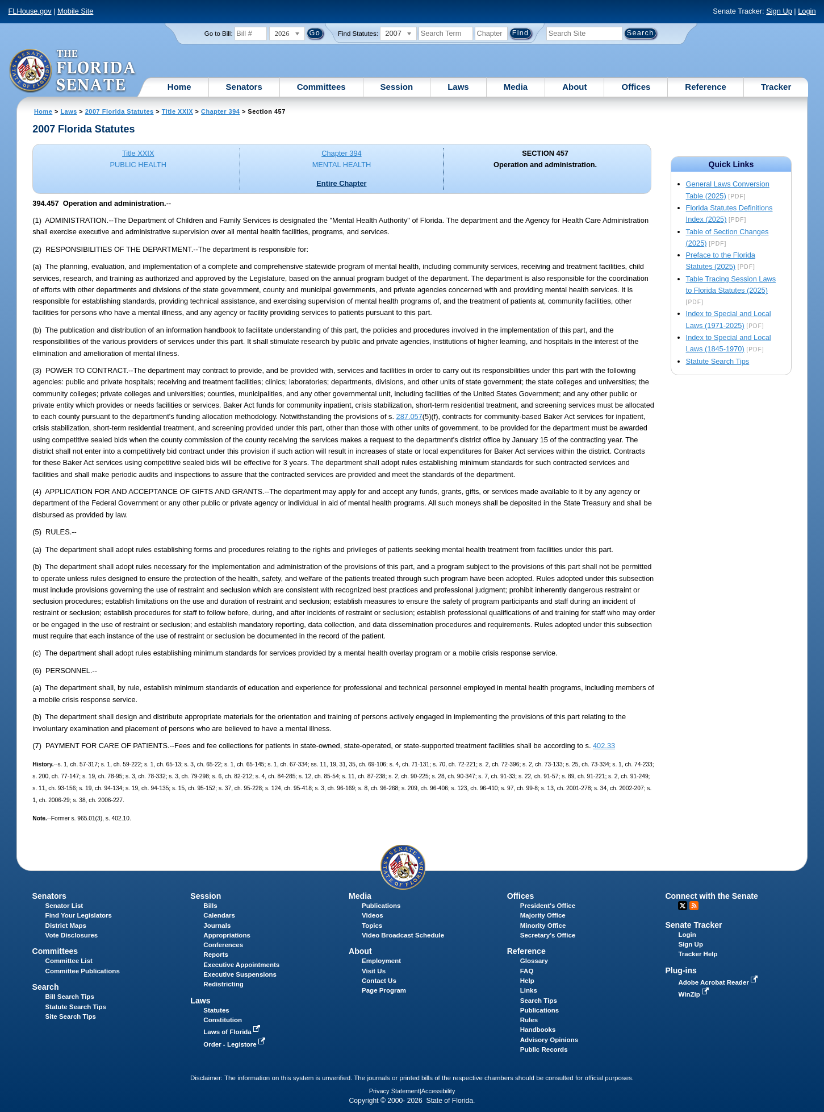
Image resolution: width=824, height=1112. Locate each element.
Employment (381, 960)
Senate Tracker (693, 925)
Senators (244, 87)
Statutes (216, 1010)
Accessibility (438, 1091)
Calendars (219, 915)
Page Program (384, 990)
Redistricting (223, 984)
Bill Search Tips (69, 996)
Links (528, 990)
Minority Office (543, 925)
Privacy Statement (394, 1091)
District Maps (65, 925)
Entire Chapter (341, 183)
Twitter (682, 905)
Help (527, 980)
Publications (381, 905)
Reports (215, 954)
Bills (210, 905)
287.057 (409, 416)
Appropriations (226, 935)
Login (806, 11)
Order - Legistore (235, 1044)
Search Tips (538, 1000)
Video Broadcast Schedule (403, 935)
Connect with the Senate (711, 896)
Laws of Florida (232, 1031)
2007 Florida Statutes (119, 111)
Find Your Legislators (78, 915)
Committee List (69, 960)
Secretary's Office (547, 935)
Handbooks (538, 1029)
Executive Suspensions (240, 974)
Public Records (544, 1049)
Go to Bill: (218, 33)
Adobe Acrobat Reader (719, 982)
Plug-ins (681, 970)
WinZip (694, 994)
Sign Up (779, 11)
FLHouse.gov (30, 11)
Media (516, 87)
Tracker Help (697, 954)
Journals (217, 925)
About (574, 87)
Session (396, 87)
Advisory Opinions (549, 1039)
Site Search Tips (70, 1016)
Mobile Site (75, 11)
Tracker (776, 87)
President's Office (547, 905)
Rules (529, 1019)
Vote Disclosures (71, 935)
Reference (705, 87)
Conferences (223, 944)
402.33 (604, 745)
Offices (635, 87)
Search (45, 986)
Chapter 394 (220, 111)
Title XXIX (177, 111)
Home (179, 87)
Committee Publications (82, 971)
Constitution (222, 1019)
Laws (458, 87)
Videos (372, 915)
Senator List (64, 905)
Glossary (534, 960)
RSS (693, 905)
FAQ (527, 971)
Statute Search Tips (718, 361)
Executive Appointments (241, 964)
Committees (321, 87)
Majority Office (543, 915)
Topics (372, 925)
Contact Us (379, 980)
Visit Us (374, 971)
